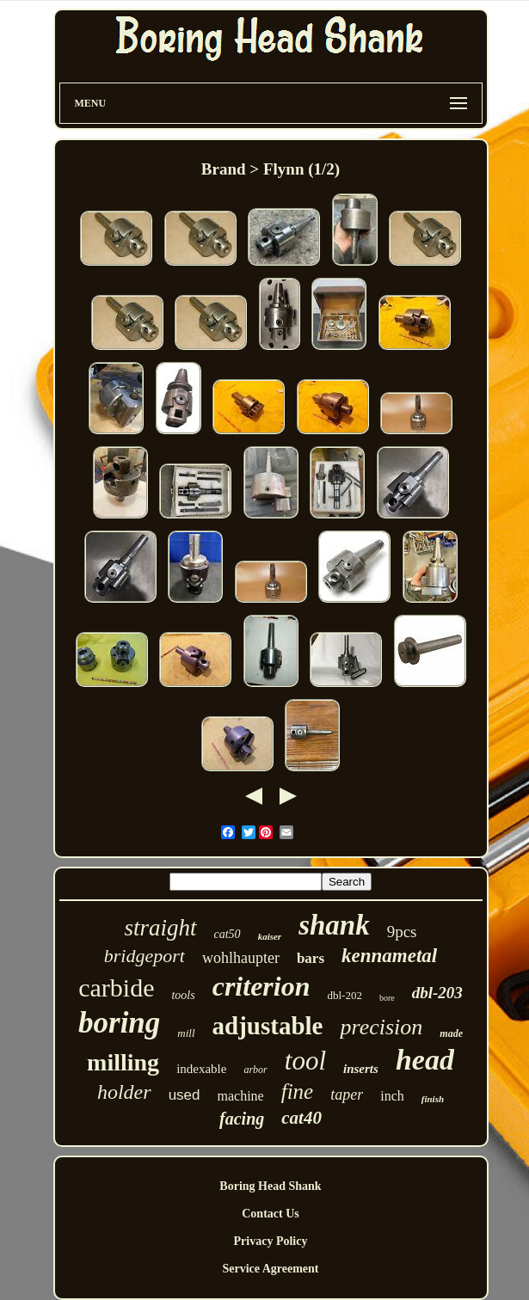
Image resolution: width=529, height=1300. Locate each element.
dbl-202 (344, 995)
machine (241, 1095)
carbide (116, 987)
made (451, 1033)
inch (392, 1095)
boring (119, 1022)
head (425, 1060)
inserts (360, 1069)
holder (124, 1092)
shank (334, 925)
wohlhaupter (241, 957)
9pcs (402, 932)
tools (182, 995)
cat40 (301, 1117)
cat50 (227, 934)
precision (381, 1027)
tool (305, 1061)
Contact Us (270, 1213)
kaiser (270, 936)
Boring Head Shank (270, 1186)
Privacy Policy (271, 1241)
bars (310, 958)
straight (160, 928)
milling (123, 1062)
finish (432, 1099)
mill (185, 1033)
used (184, 1095)
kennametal (389, 955)
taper (346, 1094)
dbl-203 (437, 993)
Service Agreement (270, 1268)
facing (241, 1118)
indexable (201, 1069)
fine (297, 1091)
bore (387, 998)
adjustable (267, 1025)
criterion (261, 986)
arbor (255, 1070)
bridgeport (144, 955)
